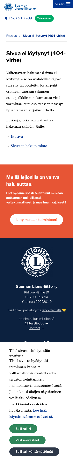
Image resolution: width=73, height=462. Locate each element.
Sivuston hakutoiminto (29, 146)
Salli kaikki (23, 429)
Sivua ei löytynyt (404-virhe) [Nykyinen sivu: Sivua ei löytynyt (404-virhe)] (44, 36)
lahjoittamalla (52, 310)
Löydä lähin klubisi (18, 18)
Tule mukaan (44, 18)
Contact (34, 328)
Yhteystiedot (34, 323)
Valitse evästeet (27, 440)
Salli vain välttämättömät (34, 451)
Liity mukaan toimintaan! (36, 220)
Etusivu (17, 136)
